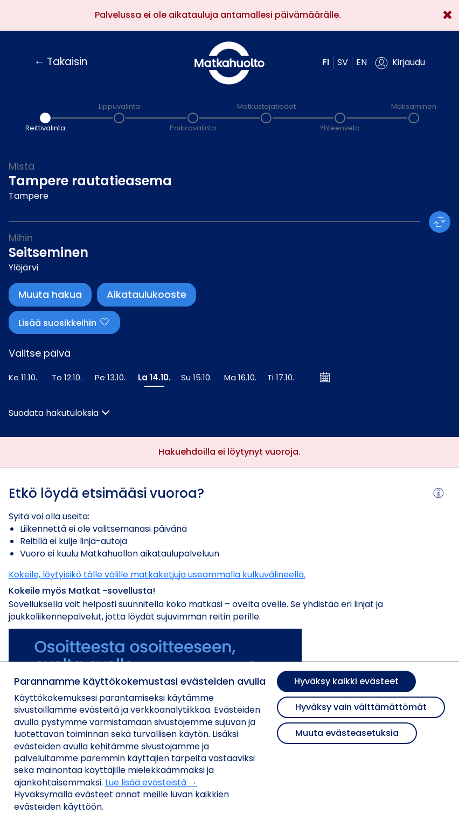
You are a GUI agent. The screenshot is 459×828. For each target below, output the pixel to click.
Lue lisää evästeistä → (151, 782)
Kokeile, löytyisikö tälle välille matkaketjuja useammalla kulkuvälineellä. (157, 574)
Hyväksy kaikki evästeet (346, 681)
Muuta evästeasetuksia (347, 733)
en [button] (361, 62)
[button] (400, 63)
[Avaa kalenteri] (325, 377)
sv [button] (342, 62)
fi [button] (325, 62)
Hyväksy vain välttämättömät (361, 707)
